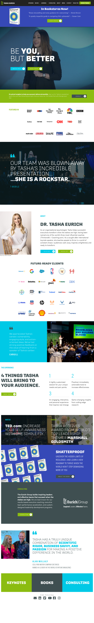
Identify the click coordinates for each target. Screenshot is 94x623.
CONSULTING (52, 3)
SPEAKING (30, 3)
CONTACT (69, 3)
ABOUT (58, 3)
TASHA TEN (75, 3)
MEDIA (63, 3)
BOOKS (37, 3)
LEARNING (44, 3)
